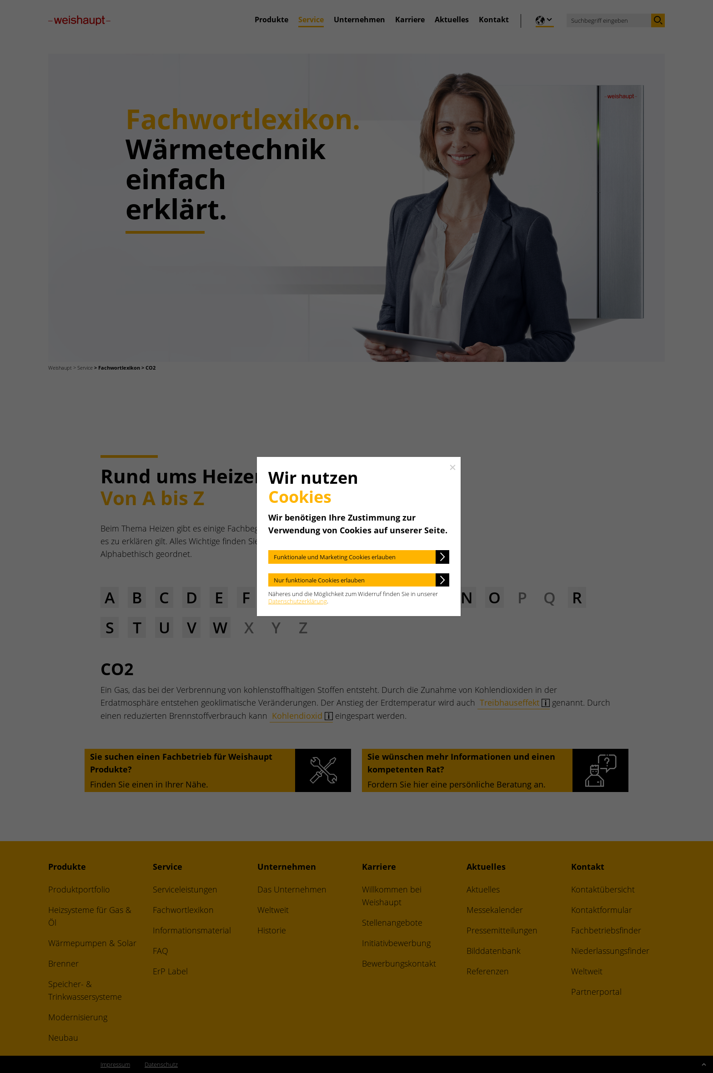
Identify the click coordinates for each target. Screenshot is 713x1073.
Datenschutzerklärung (297, 601)
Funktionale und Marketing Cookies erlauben (335, 557)
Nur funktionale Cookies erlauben (319, 580)
